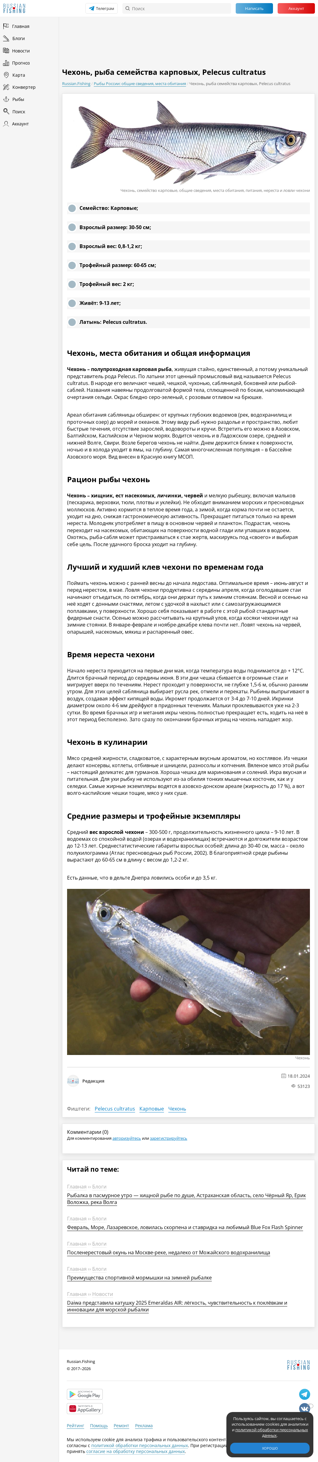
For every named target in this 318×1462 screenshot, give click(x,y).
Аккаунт (296, 8)
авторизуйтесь (126, 1138)
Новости (102, 1294)
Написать (254, 8)
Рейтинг (75, 1425)
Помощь (99, 1425)
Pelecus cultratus (115, 1108)
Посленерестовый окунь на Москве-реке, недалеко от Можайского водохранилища (168, 1252)
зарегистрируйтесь (168, 1138)
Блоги (99, 1186)
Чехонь (177, 1108)
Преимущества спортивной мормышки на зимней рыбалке (139, 1277)
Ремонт (121, 1425)
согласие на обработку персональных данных (135, 1451)
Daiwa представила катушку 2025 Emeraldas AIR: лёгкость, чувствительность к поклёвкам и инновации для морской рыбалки (177, 1306)
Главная (77, 1186)
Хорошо (270, 1448)
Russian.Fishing (76, 83)
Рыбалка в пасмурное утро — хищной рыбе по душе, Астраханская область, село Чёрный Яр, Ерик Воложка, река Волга (186, 1199)
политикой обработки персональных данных (139, 1445)
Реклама (144, 1425)
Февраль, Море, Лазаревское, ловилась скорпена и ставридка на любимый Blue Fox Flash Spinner (185, 1227)
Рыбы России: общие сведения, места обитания (140, 83)
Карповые (151, 1108)
